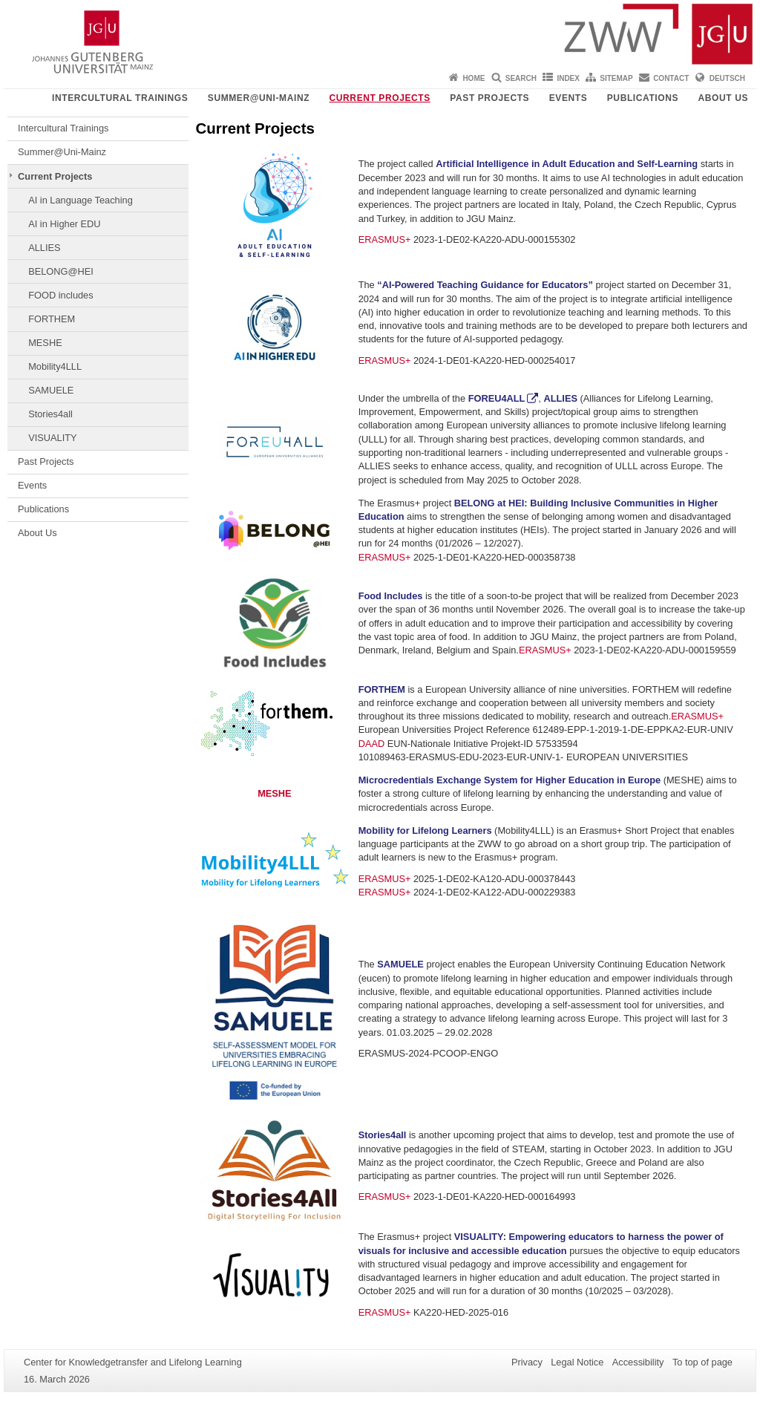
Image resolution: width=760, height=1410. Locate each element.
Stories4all (50, 414)
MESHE (45, 342)
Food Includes (390, 595)
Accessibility (638, 1362)
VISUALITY (52, 437)
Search (521, 78)
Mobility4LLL (55, 366)
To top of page (702, 1362)
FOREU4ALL (496, 398)
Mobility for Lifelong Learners (425, 830)
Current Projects (380, 98)
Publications (642, 98)
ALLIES (44, 247)
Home (473, 78)
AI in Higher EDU (64, 223)
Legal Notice (577, 1362)
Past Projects (489, 98)
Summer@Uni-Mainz (258, 98)
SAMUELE (50, 390)
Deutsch (727, 78)
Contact (671, 78)
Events (568, 98)
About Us (723, 98)
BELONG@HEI (61, 271)
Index (568, 78)
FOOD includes (60, 295)
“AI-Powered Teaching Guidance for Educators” (485, 284)
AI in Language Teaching (80, 200)
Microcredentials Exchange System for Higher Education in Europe (509, 780)
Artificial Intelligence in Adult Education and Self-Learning (567, 163)
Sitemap (616, 78)
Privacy (527, 1362)
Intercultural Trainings (120, 98)
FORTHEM (51, 318)
